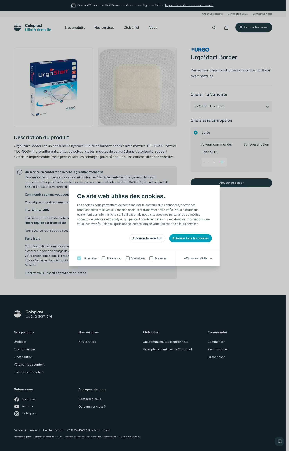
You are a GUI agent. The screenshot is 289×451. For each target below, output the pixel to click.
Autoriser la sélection (147, 238)
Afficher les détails (195, 258)
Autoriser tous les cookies (190, 238)
